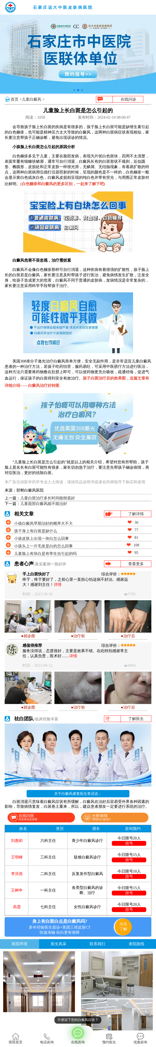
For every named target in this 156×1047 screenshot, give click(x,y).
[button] (74, 90)
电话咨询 (47, 1038)
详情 (58, 584)
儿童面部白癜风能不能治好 (43, 504)
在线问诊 (128, 99)
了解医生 (136, 719)
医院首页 (15, 1038)
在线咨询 (78, 1035)
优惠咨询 (140, 1038)
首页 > (16, 99)
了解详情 (136, 514)
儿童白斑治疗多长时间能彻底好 (47, 498)
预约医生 (109, 1038)
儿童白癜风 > (33, 99)
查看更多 (136, 564)
